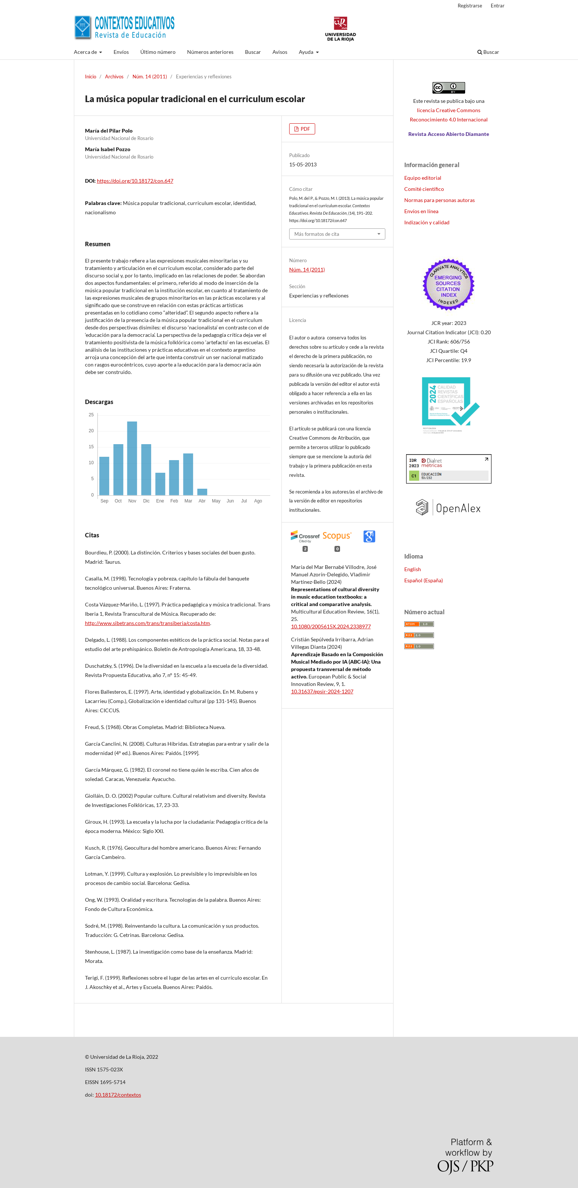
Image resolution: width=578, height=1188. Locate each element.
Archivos (114, 76)
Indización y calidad (427, 222)
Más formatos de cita (316, 234)
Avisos (279, 52)
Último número (158, 52)
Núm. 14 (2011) (150, 76)
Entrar (497, 6)
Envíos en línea (421, 211)
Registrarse (470, 6)
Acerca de (86, 52)
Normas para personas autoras (439, 200)
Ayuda (306, 52)
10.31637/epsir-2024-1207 (322, 691)
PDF (305, 129)
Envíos (121, 52)
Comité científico (424, 189)
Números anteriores (210, 52)
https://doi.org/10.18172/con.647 (135, 181)
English (412, 569)
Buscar (253, 52)
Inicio (90, 76)
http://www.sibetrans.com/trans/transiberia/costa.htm (147, 623)
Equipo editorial (422, 178)
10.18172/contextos (118, 1094)
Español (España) (423, 580)
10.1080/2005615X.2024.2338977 (331, 626)
